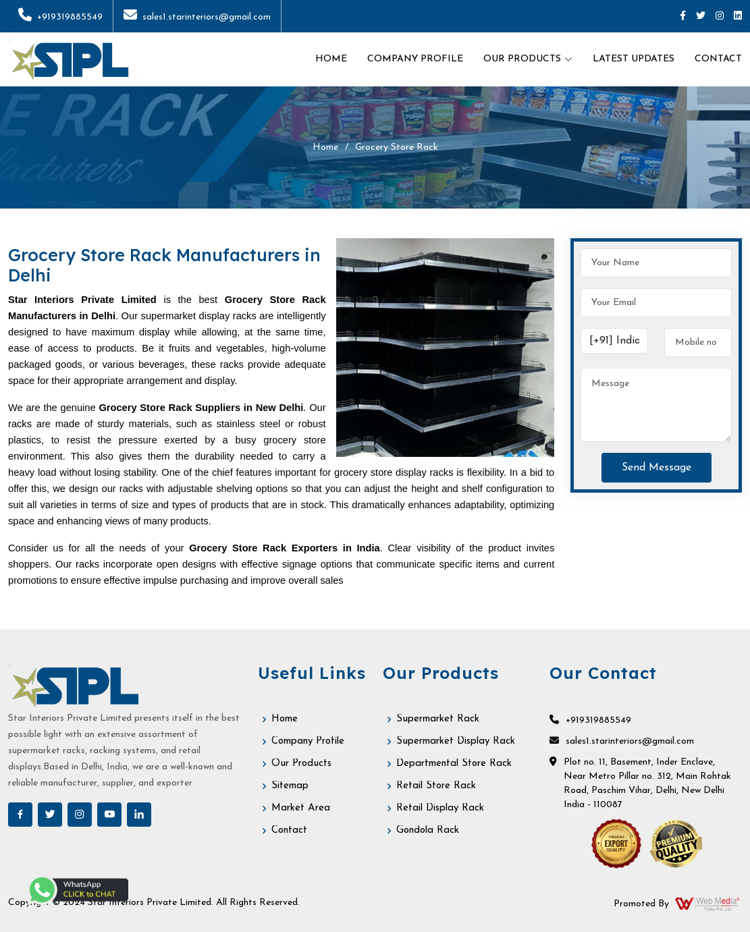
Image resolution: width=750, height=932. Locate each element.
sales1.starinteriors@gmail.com (197, 17)
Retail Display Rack (440, 808)
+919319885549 (60, 17)
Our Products (301, 764)
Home (331, 59)
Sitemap (290, 786)
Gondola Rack (427, 830)
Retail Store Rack (436, 786)
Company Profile (415, 59)
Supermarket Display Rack (455, 741)
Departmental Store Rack (454, 764)
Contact (718, 59)
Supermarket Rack (437, 719)
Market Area (300, 808)
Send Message (656, 467)
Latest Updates (633, 59)
